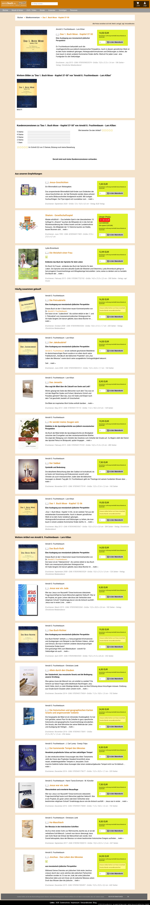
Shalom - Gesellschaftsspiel (59, 215)
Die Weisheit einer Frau (60, 252)
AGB (57, 903)
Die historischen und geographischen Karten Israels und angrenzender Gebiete (69, 711)
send (9, 3)
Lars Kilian (80, 29)
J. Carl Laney (71, 744)
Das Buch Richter (57, 630)
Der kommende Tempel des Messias (67, 748)
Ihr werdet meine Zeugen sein (64, 422)
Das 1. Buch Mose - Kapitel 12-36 (65, 503)
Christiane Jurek (72, 666)
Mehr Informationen (115, 896)
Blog (95, 903)
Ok (128, 896)
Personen (73, 10)
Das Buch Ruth (56, 548)
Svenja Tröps (82, 744)
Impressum (75, 903)
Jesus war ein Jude (58, 588)
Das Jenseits (55, 382)
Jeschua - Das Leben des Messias (66, 857)
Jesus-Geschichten (58, 182)
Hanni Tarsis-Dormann (74, 781)
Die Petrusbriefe (57, 300)
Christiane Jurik (72, 818)
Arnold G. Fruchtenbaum (65, 29)
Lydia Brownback (52, 248)
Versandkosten (129, 23)
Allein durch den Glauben (61, 670)
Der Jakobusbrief (57, 342)
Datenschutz (65, 903)
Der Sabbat (54, 463)
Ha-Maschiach (56, 822)
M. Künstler (89, 781)
